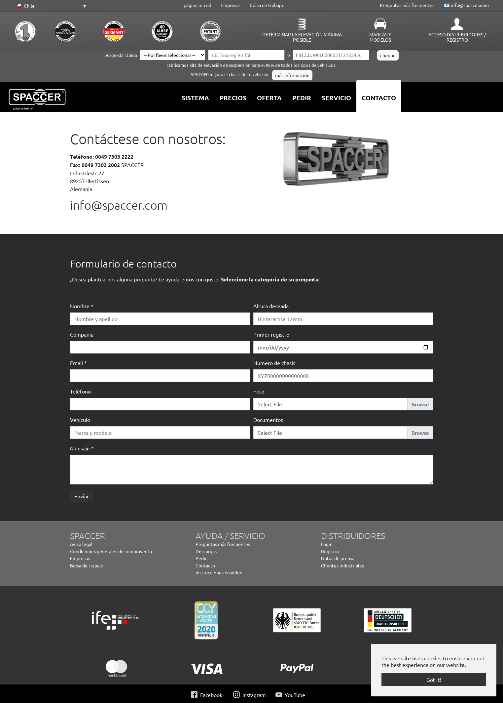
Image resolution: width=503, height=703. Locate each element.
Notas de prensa (337, 558)
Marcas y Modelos (380, 37)
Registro (330, 551)
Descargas (206, 551)
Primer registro (271, 334)
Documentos (268, 419)
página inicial (197, 5)
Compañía (81, 334)
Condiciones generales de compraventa (111, 551)
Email (78, 362)
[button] (50, 6)
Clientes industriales (342, 565)
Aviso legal (81, 544)
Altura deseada (271, 306)
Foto (258, 391)
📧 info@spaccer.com (466, 5)
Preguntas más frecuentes (407, 5)
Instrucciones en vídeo (219, 572)
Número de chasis (274, 362)
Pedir (201, 558)
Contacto (205, 565)
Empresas (230, 5)
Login (327, 544)
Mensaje (82, 448)
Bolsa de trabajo (266, 5)
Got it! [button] (433, 679)
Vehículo (80, 419)
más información (292, 75)
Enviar (81, 496)
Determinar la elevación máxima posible (302, 37)
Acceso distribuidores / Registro (457, 37)
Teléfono (80, 391)
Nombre (81, 306)
